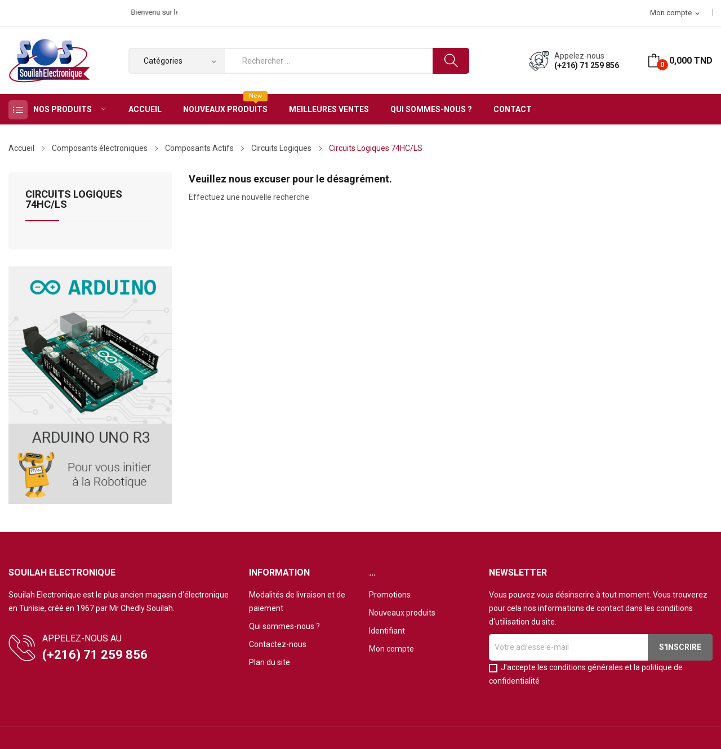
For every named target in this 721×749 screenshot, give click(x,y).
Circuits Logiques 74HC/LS (73, 199)
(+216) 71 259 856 (586, 65)
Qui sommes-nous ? (284, 626)
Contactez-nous (277, 644)
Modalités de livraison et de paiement (297, 601)
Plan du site (269, 662)
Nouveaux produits (402, 612)
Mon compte (391, 648)
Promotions (390, 594)
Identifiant (387, 630)
